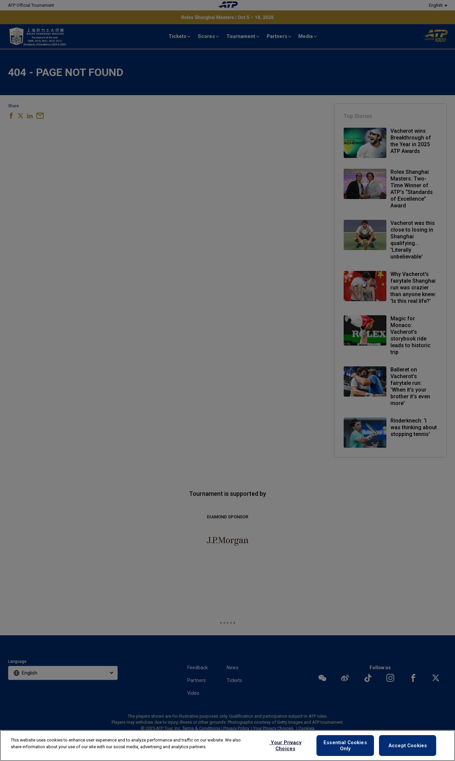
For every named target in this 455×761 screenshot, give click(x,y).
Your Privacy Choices (285, 745)
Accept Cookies (407, 746)
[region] (227, 745)
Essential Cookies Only (345, 745)
